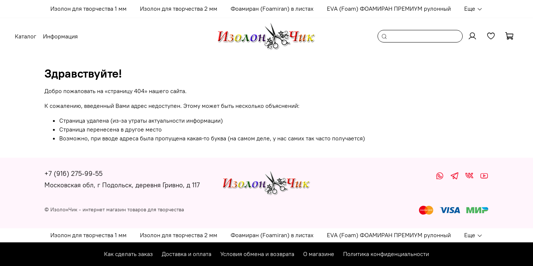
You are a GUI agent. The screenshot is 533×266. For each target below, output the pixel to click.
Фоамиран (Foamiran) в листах (272, 8)
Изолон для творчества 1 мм (88, 8)
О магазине (318, 254)
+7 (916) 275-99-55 (73, 173)
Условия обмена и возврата (257, 254)
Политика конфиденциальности (386, 254)
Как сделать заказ (128, 254)
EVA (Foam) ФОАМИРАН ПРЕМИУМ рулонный (389, 8)
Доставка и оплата (186, 254)
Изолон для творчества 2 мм (178, 8)
